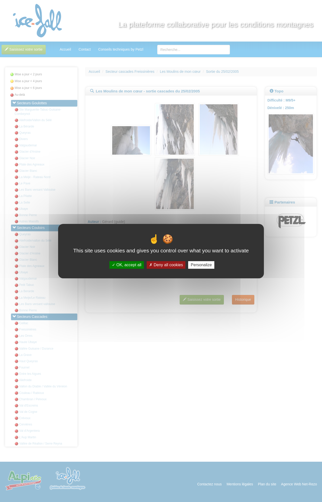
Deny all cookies (166, 265)
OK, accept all (126, 265)
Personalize (201, 265)
